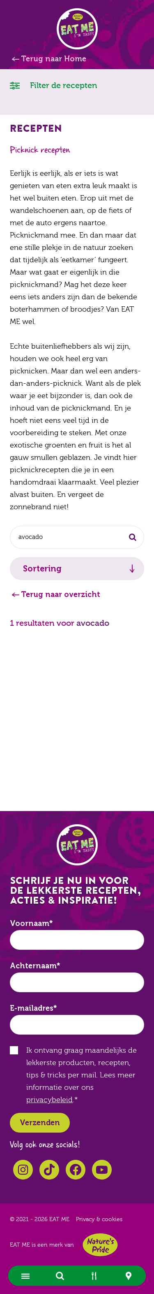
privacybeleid (49, 1100)
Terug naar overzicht (60, 594)
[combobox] (77, 537)
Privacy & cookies (99, 1219)
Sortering (42, 569)
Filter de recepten (53, 85)
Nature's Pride (100, 1245)
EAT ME (77, 28)
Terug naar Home (53, 58)
